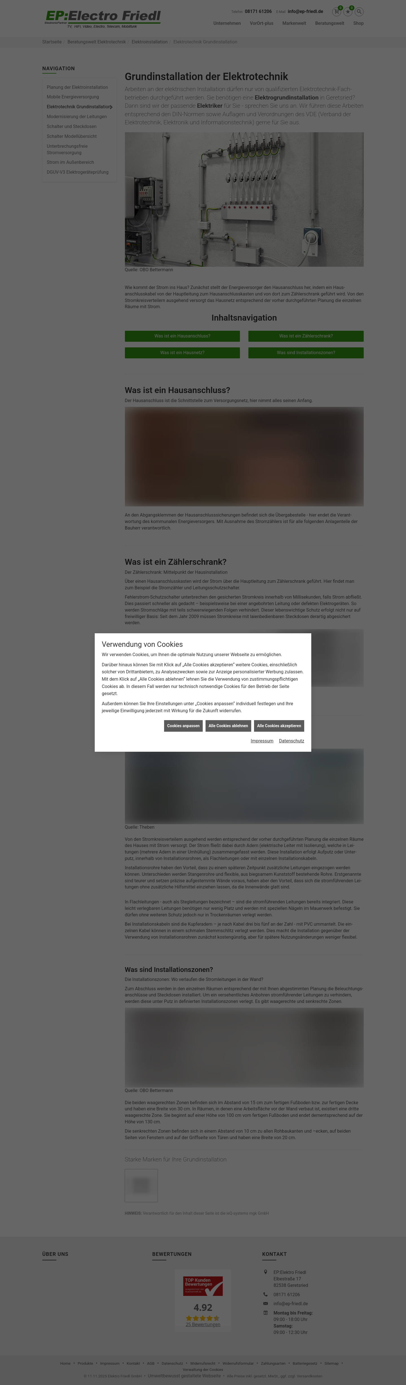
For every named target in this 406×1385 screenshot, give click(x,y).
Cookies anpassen (183, 609)
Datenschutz (291, 624)
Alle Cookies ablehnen (228, 609)
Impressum (262, 624)
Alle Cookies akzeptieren (279, 609)
